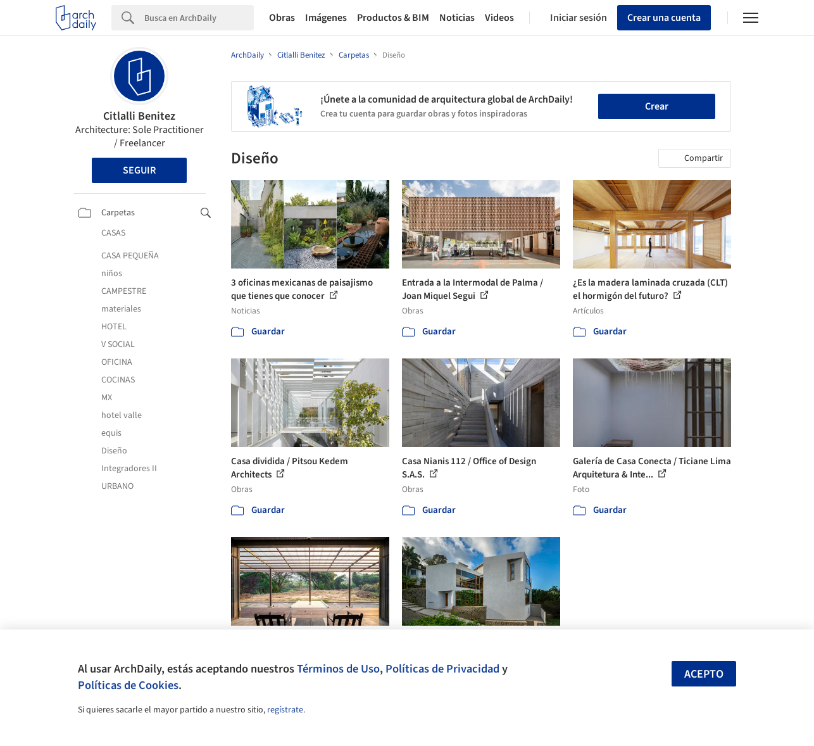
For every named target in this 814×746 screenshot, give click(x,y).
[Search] (199, 17)
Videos (499, 18)
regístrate (285, 710)
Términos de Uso (338, 669)
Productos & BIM (393, 18)
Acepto (703, 674)
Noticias (457, 18)
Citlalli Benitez (139, 116)
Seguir (139, 170)
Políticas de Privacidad (442, 669)
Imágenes (326, 18)
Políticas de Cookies (128, 685)
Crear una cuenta (664, 18)
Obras (282, 18)
